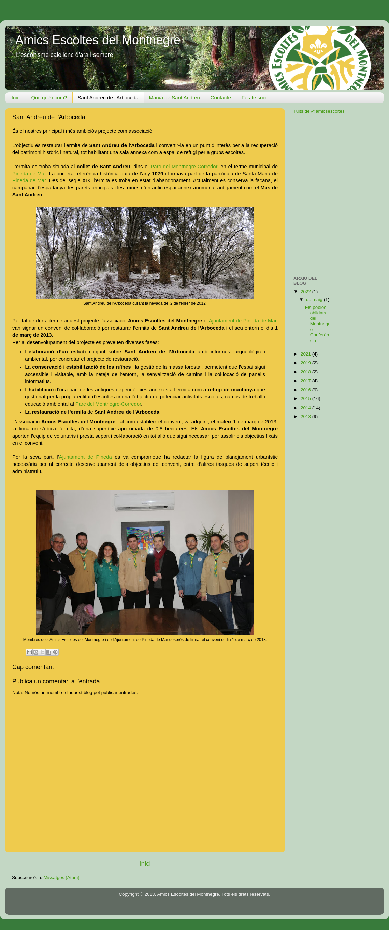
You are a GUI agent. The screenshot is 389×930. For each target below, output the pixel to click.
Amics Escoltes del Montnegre (98, 40)
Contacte (221, 97)
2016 (306, 389)
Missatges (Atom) (62, 877)
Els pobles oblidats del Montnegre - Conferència (317, 324)
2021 (306, 354)
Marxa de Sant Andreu (174, 97)
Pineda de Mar (29, 173)
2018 (306, 371)
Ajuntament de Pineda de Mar (242, 321)
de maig (315, 299)
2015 (306, 398)
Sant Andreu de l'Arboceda (108, 97)
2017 (306, 380)
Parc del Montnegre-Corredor (183, 166)
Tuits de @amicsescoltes (319, 111)
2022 (306, 291)
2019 (306, 362)
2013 (306, 416)
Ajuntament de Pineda (85, 457)
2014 (306, 407)
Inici (16, 97)
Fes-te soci (254, 97)
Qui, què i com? (49, 97)
